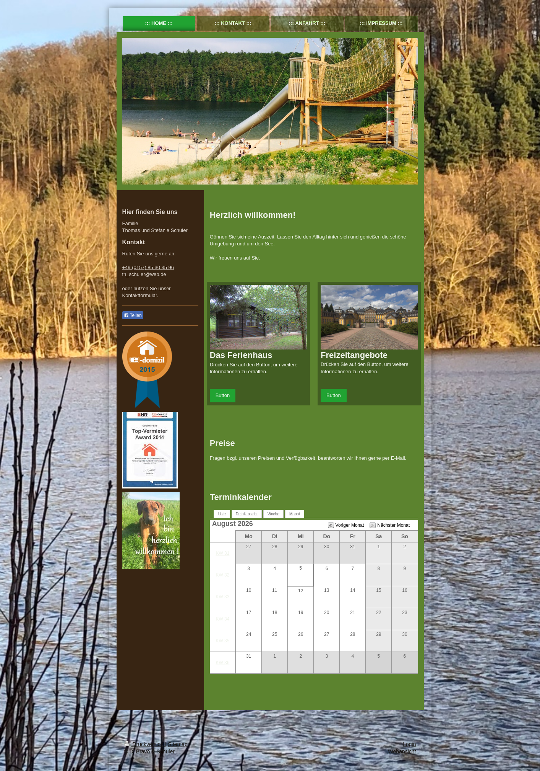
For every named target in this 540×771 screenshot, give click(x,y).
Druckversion (144, 744)
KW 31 (222, 553)
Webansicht (402, 751)
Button (223, 395)
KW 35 (222, 641)
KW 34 (222, 619)
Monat (294, 514)
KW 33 (222, 596)
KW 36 (222, 662)
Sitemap (178, 744)
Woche (273, 514)
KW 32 (222, 575)
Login (409, 744)
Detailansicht (247, 514)
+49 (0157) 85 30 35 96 (148, 267)
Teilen (133, 315)
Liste (222, 514)
